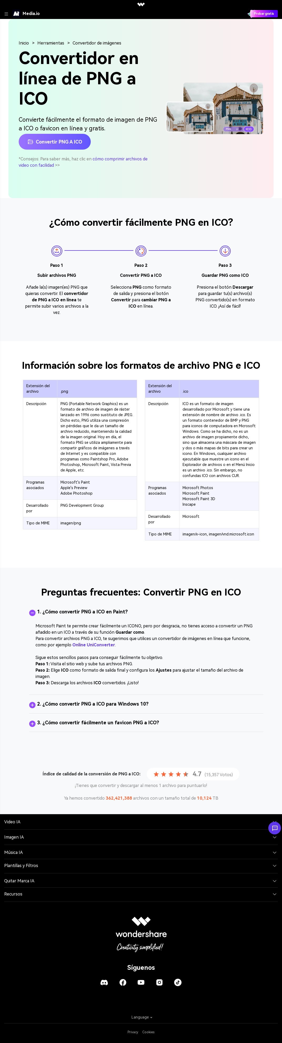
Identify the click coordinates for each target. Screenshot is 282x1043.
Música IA (13, 852)
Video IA (12, 821)
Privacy (133, 1032)
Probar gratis (264, 14)
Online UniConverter (93, 644)
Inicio (24, 43)
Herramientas (50, 43)
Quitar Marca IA (19, 880)
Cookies (148, 1032)
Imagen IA (14, 837)
